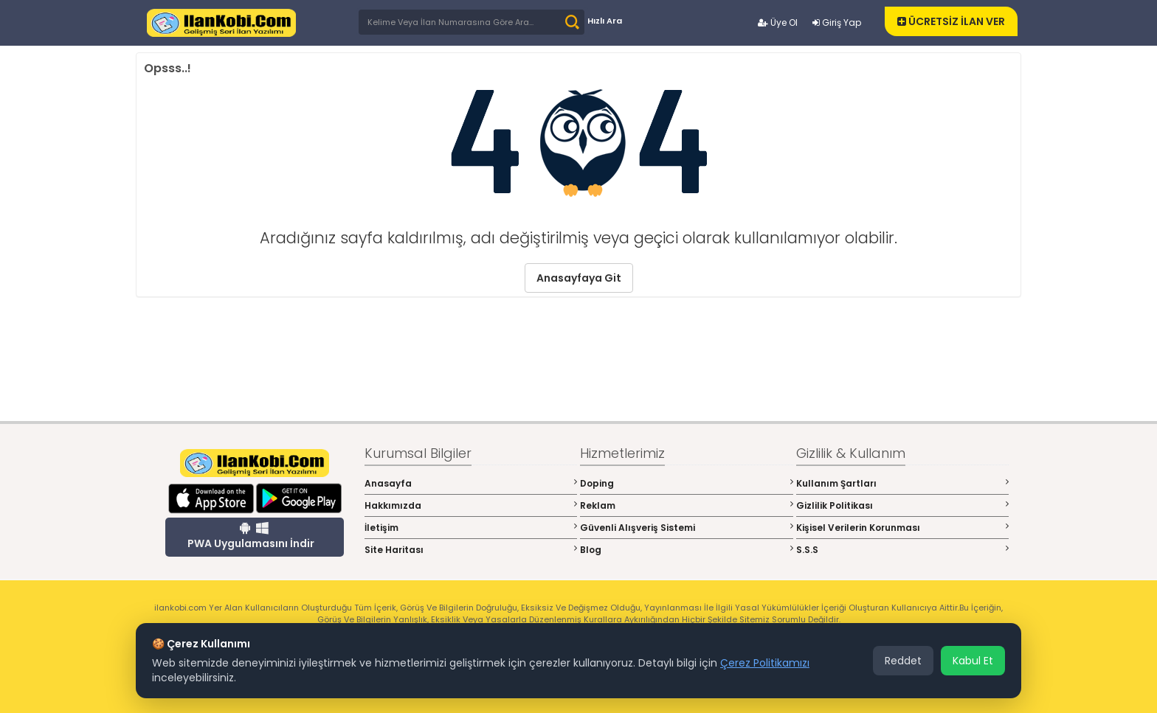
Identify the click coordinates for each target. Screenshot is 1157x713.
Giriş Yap (836, 22)
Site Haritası (471, 549)
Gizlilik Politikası (902, 505)
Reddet (903, 660)
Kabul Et (973, 660)
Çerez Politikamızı (764, 662)
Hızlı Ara (604, 21)
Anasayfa (471, 483)
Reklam (686, 505)
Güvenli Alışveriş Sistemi (686, 527)
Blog (686, 549)
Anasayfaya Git (578, 278)
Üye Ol (778, 22)
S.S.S (902, 549)
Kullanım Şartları (902, 483)
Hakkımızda (471, 505)
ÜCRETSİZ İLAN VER (951, 21)
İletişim (471, 527)
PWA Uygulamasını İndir (250, 536)
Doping (686, 483)
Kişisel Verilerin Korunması (902, 527)
